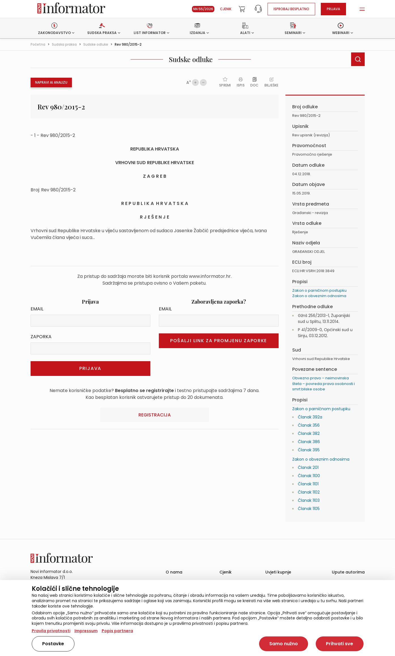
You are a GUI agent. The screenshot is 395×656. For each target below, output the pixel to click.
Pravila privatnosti (51, 631)
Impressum (86, 631)
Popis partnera (117, 631)
